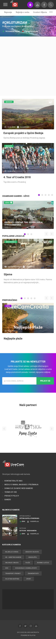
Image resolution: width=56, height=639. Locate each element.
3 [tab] (45, 195)
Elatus (32, 635)
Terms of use (10, 492)
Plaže (28, 562)
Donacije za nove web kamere (18, 488)
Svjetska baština (12, 579)
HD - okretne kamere (13, 557)
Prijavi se (45, 380)
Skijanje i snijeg (12, 562)
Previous (47, 234)
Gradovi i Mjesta (40, 12)
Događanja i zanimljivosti (26, 568)
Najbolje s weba (22, 12)
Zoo (6, 568)
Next (52, 234)
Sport (28, 579)
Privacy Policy (11, 495)
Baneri (7, 499)
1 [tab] (39, 195)
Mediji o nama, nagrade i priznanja (21, 484)
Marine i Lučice (43, 562)
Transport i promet (13, 573)
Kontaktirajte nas (13, 480)
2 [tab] (42, 195)
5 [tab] (52, 195)
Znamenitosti (33, 573)
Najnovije (8, 12)
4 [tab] (49, 195)
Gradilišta (32, 557)
